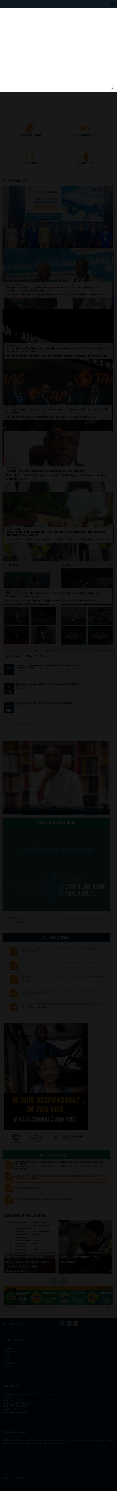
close (112, 788)
